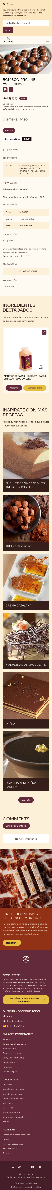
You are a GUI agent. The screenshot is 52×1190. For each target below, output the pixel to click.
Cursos (6, 1139)
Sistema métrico (12, 139)
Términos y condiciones (26, 1183)
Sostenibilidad (9, 1048)
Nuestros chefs (10, 1148)
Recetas (6, 1039)
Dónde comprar (10, 1071)
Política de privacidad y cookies (26, 1187)
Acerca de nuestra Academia (16, 1134)
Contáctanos (9, 1062)
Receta (10, 130)
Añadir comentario (16, 825)
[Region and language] (26, 23)
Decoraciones (9, 1108)
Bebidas (7, 1121)
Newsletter (8, 1067)
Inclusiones (8, 1103)
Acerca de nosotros (12, 1053)
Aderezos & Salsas (11, 1112)
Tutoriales (7, 1153)
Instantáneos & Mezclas (14, 1117)
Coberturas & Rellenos (13, 1098)
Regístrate (12, 942)
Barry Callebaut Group (13, 1057)
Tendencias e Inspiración (14, 1044)
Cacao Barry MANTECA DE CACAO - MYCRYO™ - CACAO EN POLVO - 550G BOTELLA (32, 169)
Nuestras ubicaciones (13, 1144)
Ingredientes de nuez (12, 1094)
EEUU (27, 139)
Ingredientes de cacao (13, 1089)
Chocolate (7, 1084)
